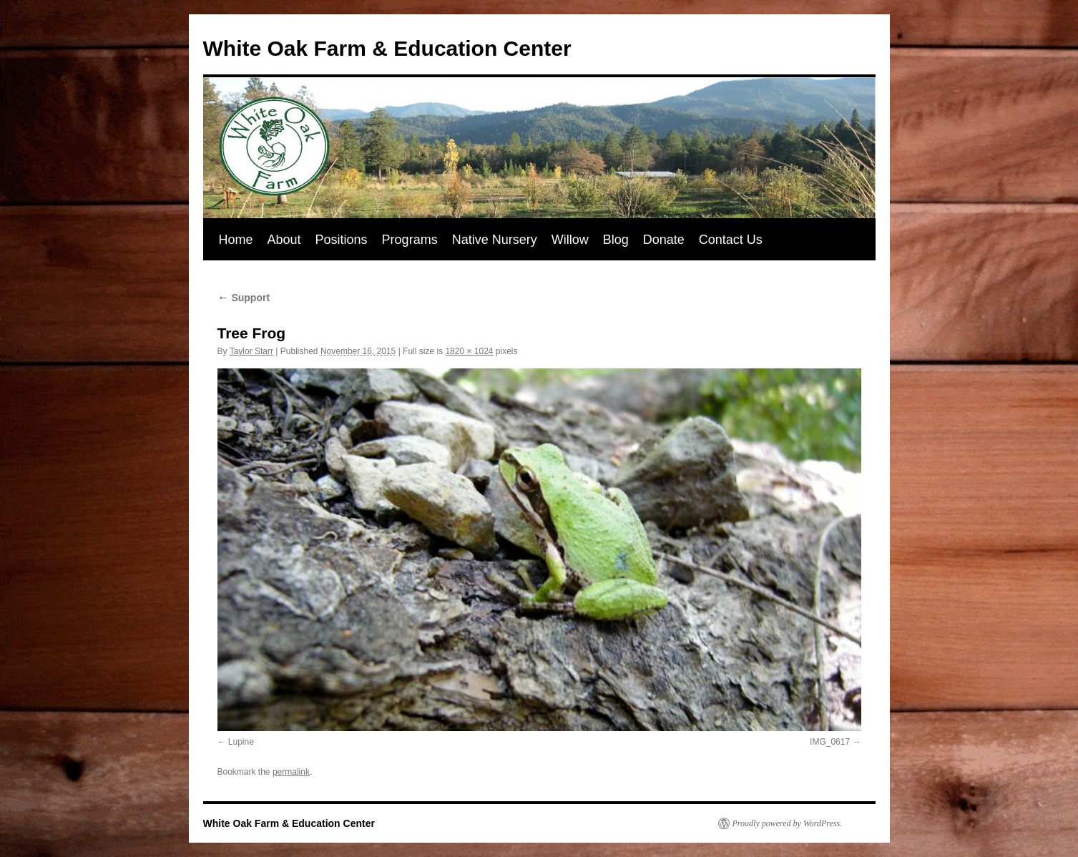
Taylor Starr (251, 351)
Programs (410, 239)
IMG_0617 (830, 742)
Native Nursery (494, 239)
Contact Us (731, 239)
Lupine (241, 742)
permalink (291, 772)
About (284, 239)
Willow (570, 239)
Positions (341, 239)
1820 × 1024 (469, 351)
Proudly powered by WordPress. (787, 823)
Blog (616, 239)
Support (243, 297)
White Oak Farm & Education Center (387, 48)
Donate (664, 239)
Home (236, 239)
